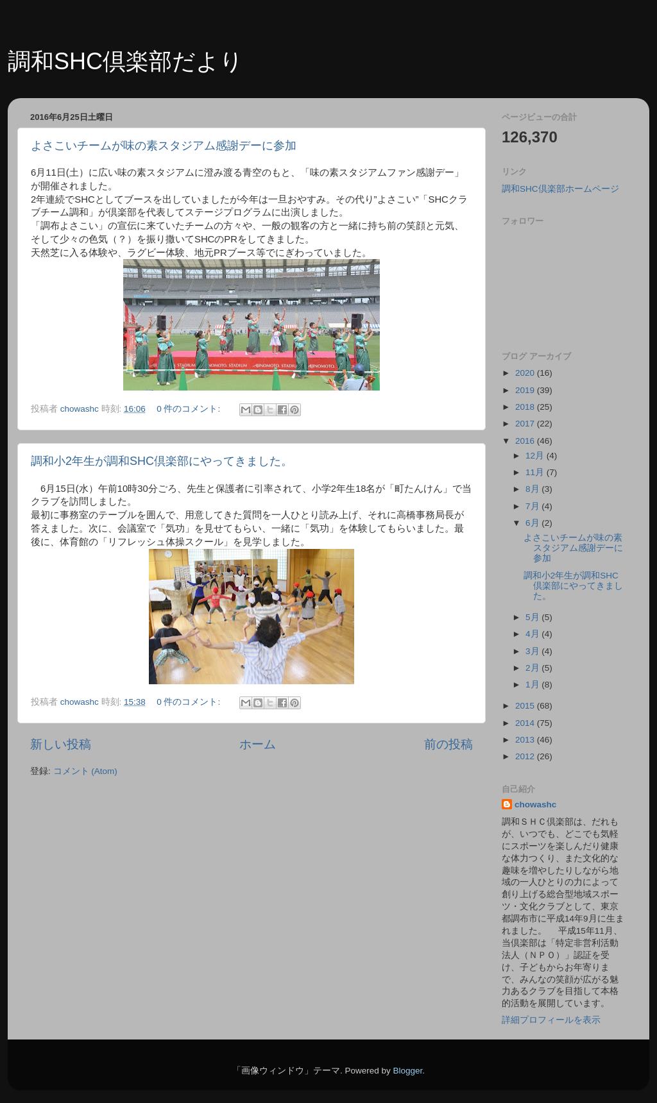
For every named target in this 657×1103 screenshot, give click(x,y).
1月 (533, 684)
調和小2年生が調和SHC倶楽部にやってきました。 (162, 461)
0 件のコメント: (190, 409)
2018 (526, 407)
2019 (526, 390)
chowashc (535, 804)
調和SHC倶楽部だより (125, 61)
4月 (533, 634)
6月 (533, 523)
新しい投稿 (60, 744)
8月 (533, 489)
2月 (533, 668)
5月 (533, 617)
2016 (526, 441)
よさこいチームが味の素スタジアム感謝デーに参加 (163, 145)
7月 (533, 506)
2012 (526, 756)
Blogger (407, 1070)
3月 (533, 651)
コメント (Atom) (85, 771)
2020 (526, 373)
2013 (526, 740)
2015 (526, 706)
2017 (526, 423)
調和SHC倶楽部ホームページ (560, 189)
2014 (526, 723)
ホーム (257, 744)
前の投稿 (448, 744)
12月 (536, 455)
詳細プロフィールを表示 (551, 1020)
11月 (536, 472)
